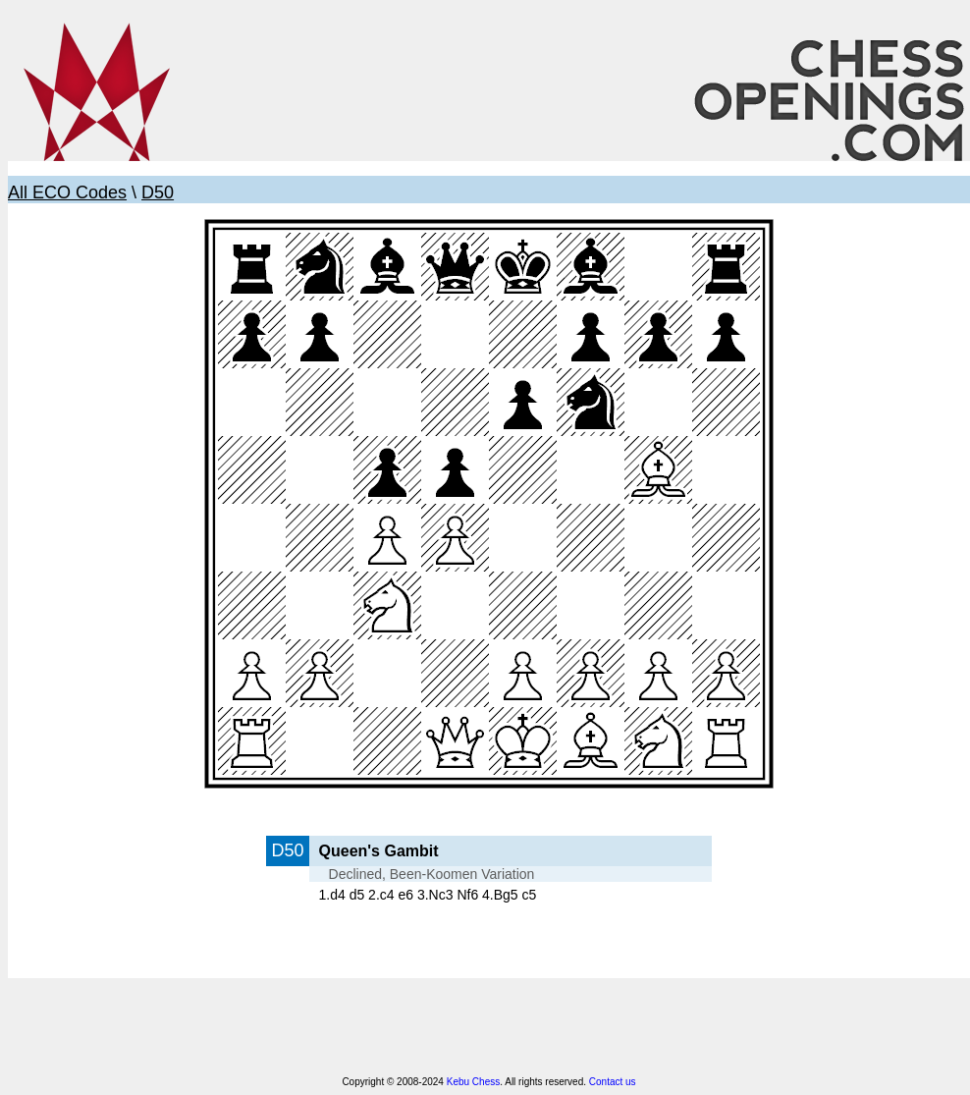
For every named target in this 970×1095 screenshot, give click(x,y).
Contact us (612, 1081)
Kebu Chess (473, 1081)
